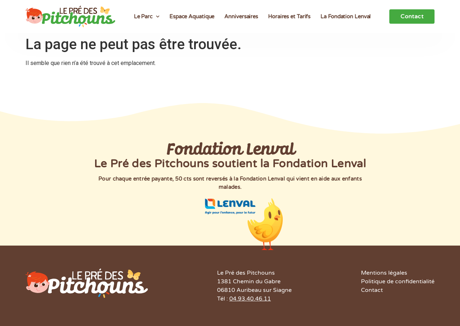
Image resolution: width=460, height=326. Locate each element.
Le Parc (146, 16)
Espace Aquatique (191, 16)
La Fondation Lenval (345, 16)
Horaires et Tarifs (289, 16)
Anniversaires (241, 16)
